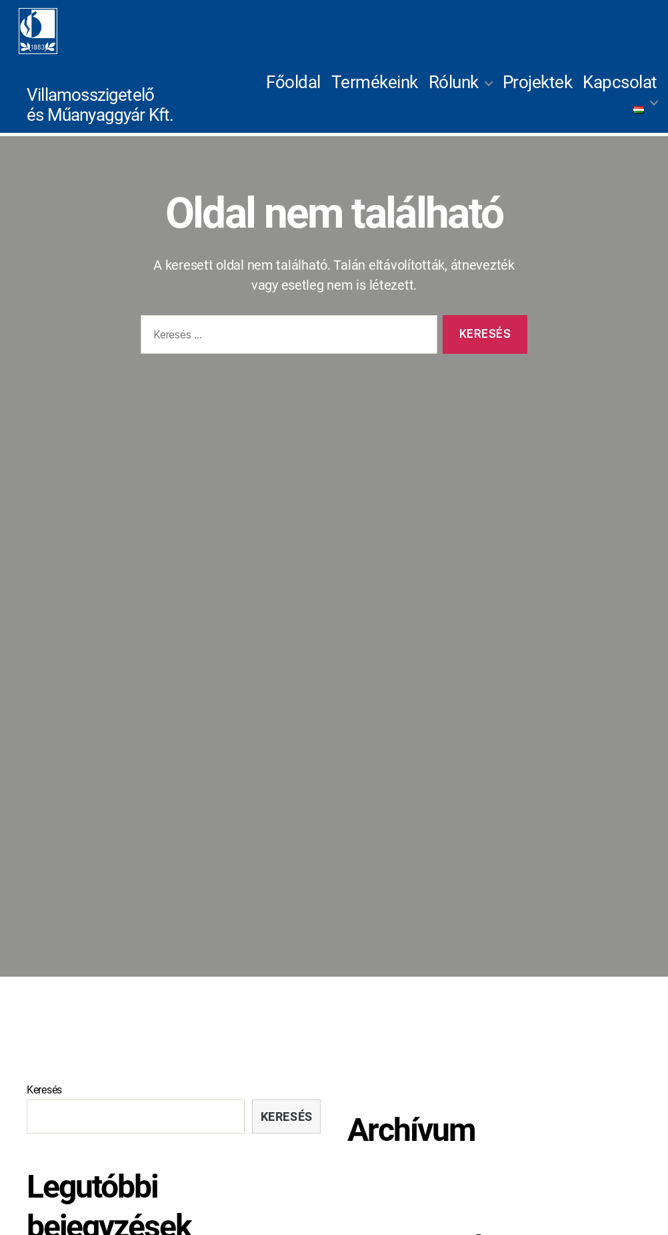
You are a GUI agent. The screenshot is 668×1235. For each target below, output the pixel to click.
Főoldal (293, 93)
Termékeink (374, 93)
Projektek (538, 93)
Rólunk (454, 93)
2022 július (375, 1207)
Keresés (44, 1110)
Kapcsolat (620, 93)
